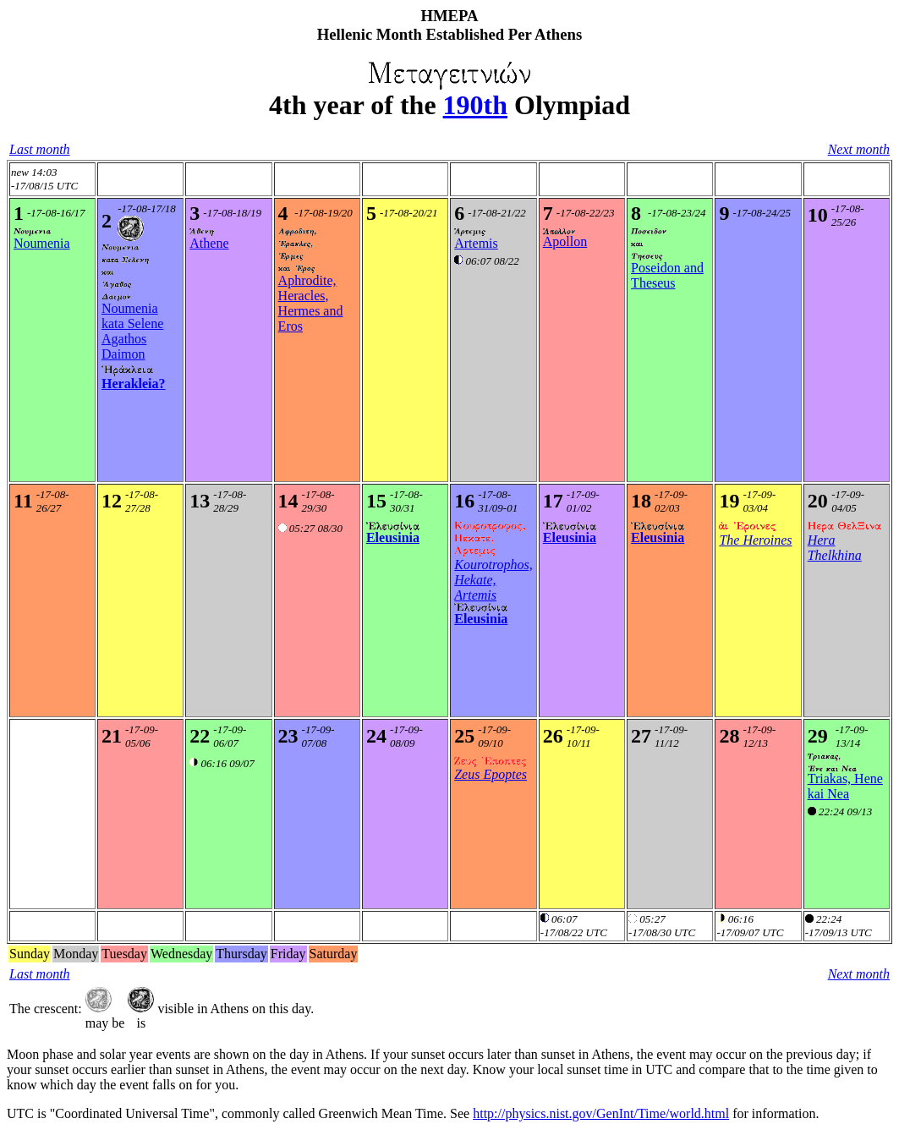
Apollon (565, 241)
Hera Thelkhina (835, 547)
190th (475, 105)
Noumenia (42, 243)
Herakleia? (133, 383)
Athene (208, 243)
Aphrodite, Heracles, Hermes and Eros (310, 303)
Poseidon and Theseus (667, 275)
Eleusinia (392, 537)
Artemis (476, 243)
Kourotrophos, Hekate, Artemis (493, 579)
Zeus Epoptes (490, 774)
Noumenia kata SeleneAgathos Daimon (132, 331)
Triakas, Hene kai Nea (845, 786)
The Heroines (755, 540)
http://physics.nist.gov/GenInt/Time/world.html (601, 1113)
